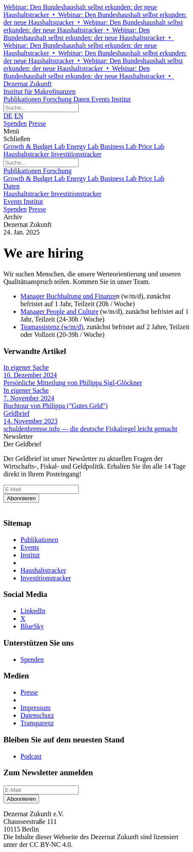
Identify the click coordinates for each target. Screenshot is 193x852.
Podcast (31, 756)
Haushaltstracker (27, 154)
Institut (121, 99)
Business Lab (119, 146)
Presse (37, 123)
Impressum (35, 707)
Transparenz (37, 723)
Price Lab (151, 146)
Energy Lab (83, 146)
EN (18, 115)
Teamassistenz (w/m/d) (51, 326)
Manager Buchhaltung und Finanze (68, 296)
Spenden (15, 123)
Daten (82, 99)
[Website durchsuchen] (41, 107)
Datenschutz (37, 715)
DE (7, 115)
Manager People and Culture (59, 311)
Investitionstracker (76, 154)
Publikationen (23, 99)
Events (101, 99)
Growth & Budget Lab (34, 146)
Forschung (58, 99)
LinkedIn (32, 610)
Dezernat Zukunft (96, 88)
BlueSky (32, 626)
